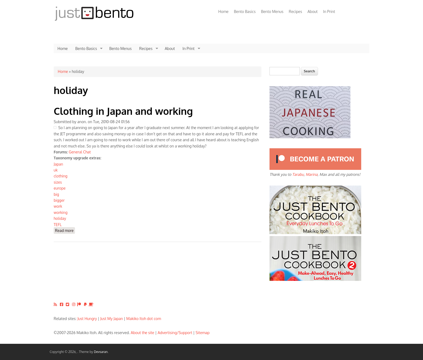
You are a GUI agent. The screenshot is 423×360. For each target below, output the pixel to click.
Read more (65, 230)
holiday (60, 218)
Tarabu (298, 174)
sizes (58, 182)
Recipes (295, 11)
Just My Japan (111, 318)
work (58, 206)
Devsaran (101, 352)
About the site (142, 332)
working (60, 212)
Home (223, 11)
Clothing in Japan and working (123, 111)
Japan (58, 164)
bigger (59, 200)
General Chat (80, 152)
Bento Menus (272, 11)
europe (60, 188)
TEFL (58, 224)
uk (56, 170)
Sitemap (203, 332)
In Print (329, 11)
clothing (60, 176)
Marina (312, 174)
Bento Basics (244, 11)
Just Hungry (87, 318)
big (56, 194)
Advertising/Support (175, 332)
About (313, 11)
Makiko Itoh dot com (143, 318)
